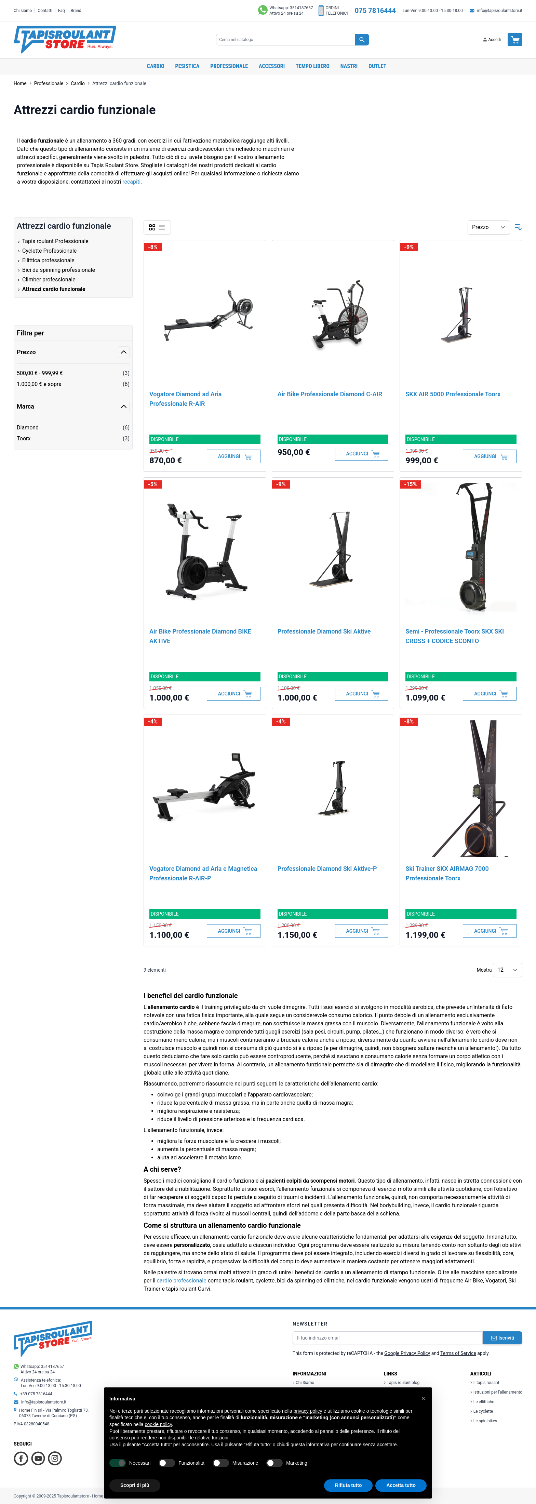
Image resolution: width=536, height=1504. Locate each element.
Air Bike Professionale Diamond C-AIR (330, 394)
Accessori (272, 66)
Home (20, 83)
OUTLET (377, 66)
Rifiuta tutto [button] (348, 1485)
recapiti (131, 181)
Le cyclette (481, 1411)
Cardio (155, 66)
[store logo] (65, 40)
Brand (76, 10)
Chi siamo (23, 10)
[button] (423, 1398)
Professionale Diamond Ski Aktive (324, 631)
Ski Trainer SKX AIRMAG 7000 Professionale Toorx (446, 873)
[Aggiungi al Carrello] (233, 456)
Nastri (349, 66)
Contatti (45, 10)
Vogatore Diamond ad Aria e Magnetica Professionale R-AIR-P (203, 873)
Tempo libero (313, 66)
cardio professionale (181, 1280)
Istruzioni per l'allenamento (496, 1392)
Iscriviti (502, 1337)
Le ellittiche (482, 1401)
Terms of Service (458, 1353)
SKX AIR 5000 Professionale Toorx (452, 394)
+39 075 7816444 (36, 1394)
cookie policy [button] (158, 1424)
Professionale (229, 66)
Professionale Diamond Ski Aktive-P (327, 868)
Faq (61, 10)
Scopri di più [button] (134, 1485)
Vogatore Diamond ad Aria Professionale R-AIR (185, 398)
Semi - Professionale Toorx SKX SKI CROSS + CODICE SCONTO (454, 636)
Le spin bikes (483, 1421)
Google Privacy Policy (407, 1353)
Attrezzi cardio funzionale (119, 83)
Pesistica (187, 66)
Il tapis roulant (484, 1382)
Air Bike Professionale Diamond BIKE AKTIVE (200, 636)
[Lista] (162, 227)
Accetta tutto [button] (401, 1485)
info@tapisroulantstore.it (499, 10)
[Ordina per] (489, 227)
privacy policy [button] (308, 1411)
